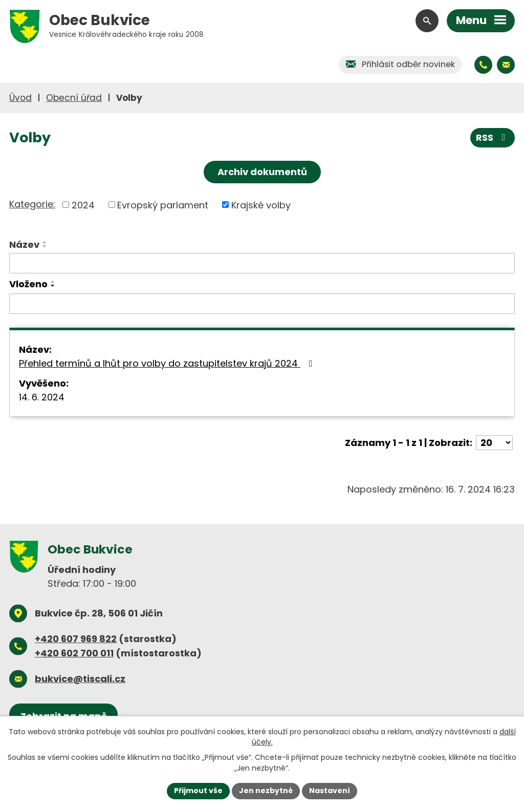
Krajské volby (261, 204)
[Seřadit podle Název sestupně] (45, 246)
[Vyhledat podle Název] (262, 263)
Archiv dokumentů (262, 171)
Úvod (20, 98)
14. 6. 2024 (41, 397)
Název (24, 244)
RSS (493, 137)
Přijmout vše (198, 790)
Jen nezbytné (266, 790)
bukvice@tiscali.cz (80, 678)
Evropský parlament (162, 204)
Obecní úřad (74, 98)
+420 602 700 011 (74, 653)
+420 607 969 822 (76, 638)
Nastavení (329, 790)
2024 (83, 204)
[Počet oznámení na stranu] (494, 442)
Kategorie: (32, 204)
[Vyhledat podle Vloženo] (262, 303)
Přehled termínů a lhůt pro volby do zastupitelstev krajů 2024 (168, 363)
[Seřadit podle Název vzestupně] (45, 242)
